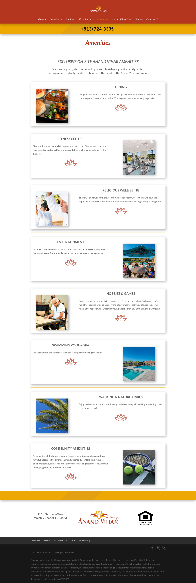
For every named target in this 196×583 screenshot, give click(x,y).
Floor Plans (85, 20)
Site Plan (70, 20)
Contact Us (152, 20)
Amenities (102, 20)
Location (54, 20)
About (40, 20)
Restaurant (58, 541)
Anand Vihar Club (122, 20)
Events (139, 20)
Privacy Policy (84, 541)
